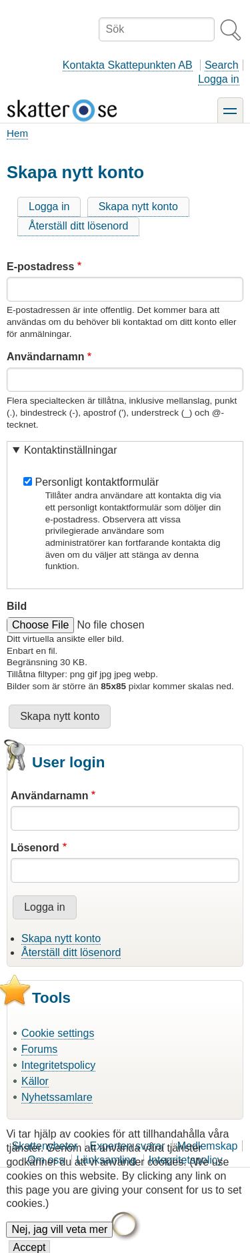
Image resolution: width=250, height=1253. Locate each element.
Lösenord (35, 847)
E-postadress (40, 266)
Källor (35, 1081)
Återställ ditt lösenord (78, 226)
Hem (17, 133)
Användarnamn (45, 356)
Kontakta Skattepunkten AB (128, 65)
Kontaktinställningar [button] (70, 450)
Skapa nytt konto (138, 206)
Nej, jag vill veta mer (59, 1237)
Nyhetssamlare (57, 1097)
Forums (39, 1049)
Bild (17, 606)
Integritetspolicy (58, 1065)
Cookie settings (57, 1033)
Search (222, 65)
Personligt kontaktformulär (97, 482)
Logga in (218, 79)
